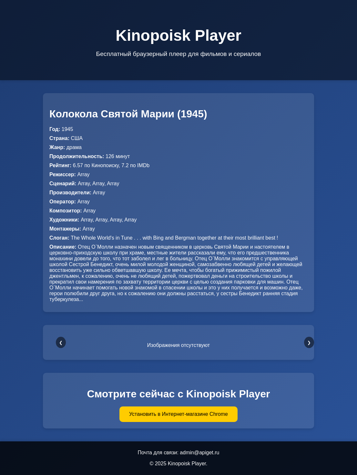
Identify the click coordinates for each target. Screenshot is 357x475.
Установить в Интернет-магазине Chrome (178, 414)
